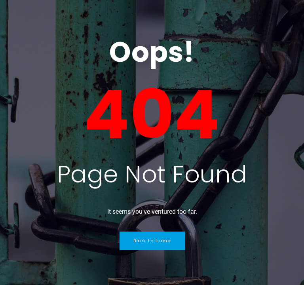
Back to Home (152, 241)
